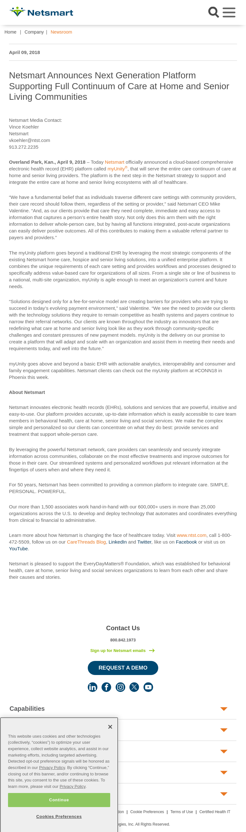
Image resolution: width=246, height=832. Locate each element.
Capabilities (27, 708)
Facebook (186, 542)
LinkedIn (118, 542)
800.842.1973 (123, 640)
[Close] (110, 734)
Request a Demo (123, 668)
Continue (59, 807)
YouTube (18, 548)
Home (10, 32)
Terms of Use (181, 812)
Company (34, 32)
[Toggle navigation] (229, 12)
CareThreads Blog (86, 542)
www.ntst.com (192, 535)
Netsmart (115, 162)
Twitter (144, 542)
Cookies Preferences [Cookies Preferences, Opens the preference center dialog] (59, 824)
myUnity (116, 168)
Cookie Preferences (147, 812)
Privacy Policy (52, 775)
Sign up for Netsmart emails (118, 650)
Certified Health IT (214, 812)
